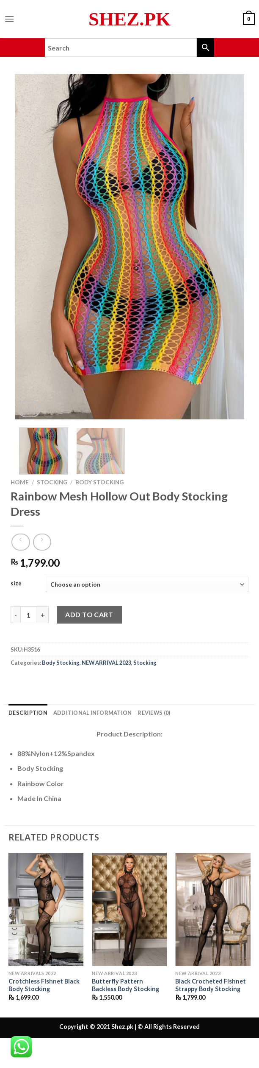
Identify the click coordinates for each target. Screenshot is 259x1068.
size (16, 584)
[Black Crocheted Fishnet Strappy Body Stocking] (213, 909)
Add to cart (89, 614)
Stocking (52, 482)
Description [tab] (27, 712)
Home (20, 482)
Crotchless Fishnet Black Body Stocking (44, 985)
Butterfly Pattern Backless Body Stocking (125, 985)
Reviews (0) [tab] (154, 712)
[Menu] (9, 18)
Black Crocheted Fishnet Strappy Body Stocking (210, 985)
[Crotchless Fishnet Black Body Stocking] (46, 909)
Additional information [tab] (92, 712)
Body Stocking (99, 482)
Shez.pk (129, 19)
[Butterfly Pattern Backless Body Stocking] (129, 909)
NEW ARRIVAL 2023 (106, 662)
